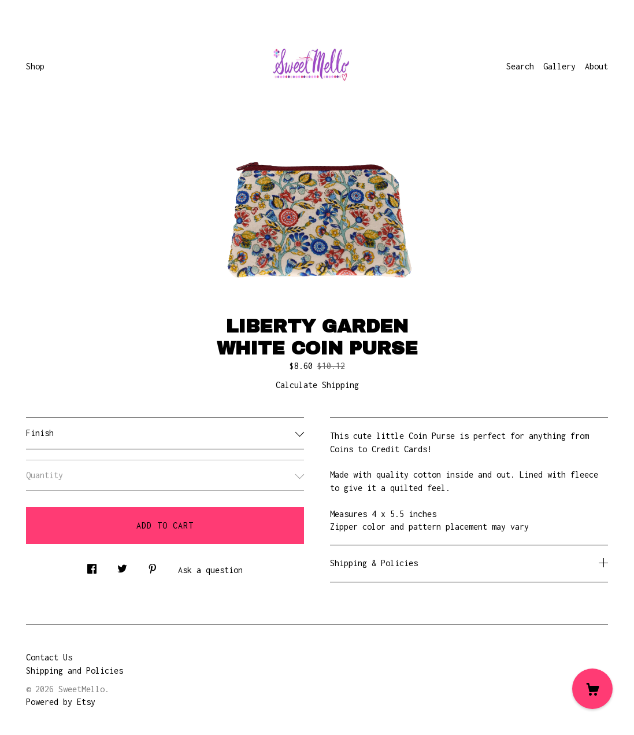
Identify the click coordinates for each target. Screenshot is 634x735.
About (596, 66)
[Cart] (592, 688)
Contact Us (49, 657)
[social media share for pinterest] (152, 565)
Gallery (559, 66)
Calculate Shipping (317, 385)
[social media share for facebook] (92, 565)
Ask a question (210, 570)
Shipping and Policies (74, 670)
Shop (35, 66)
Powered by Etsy (60, 702)
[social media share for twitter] (122, 565)
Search (520, 66)
